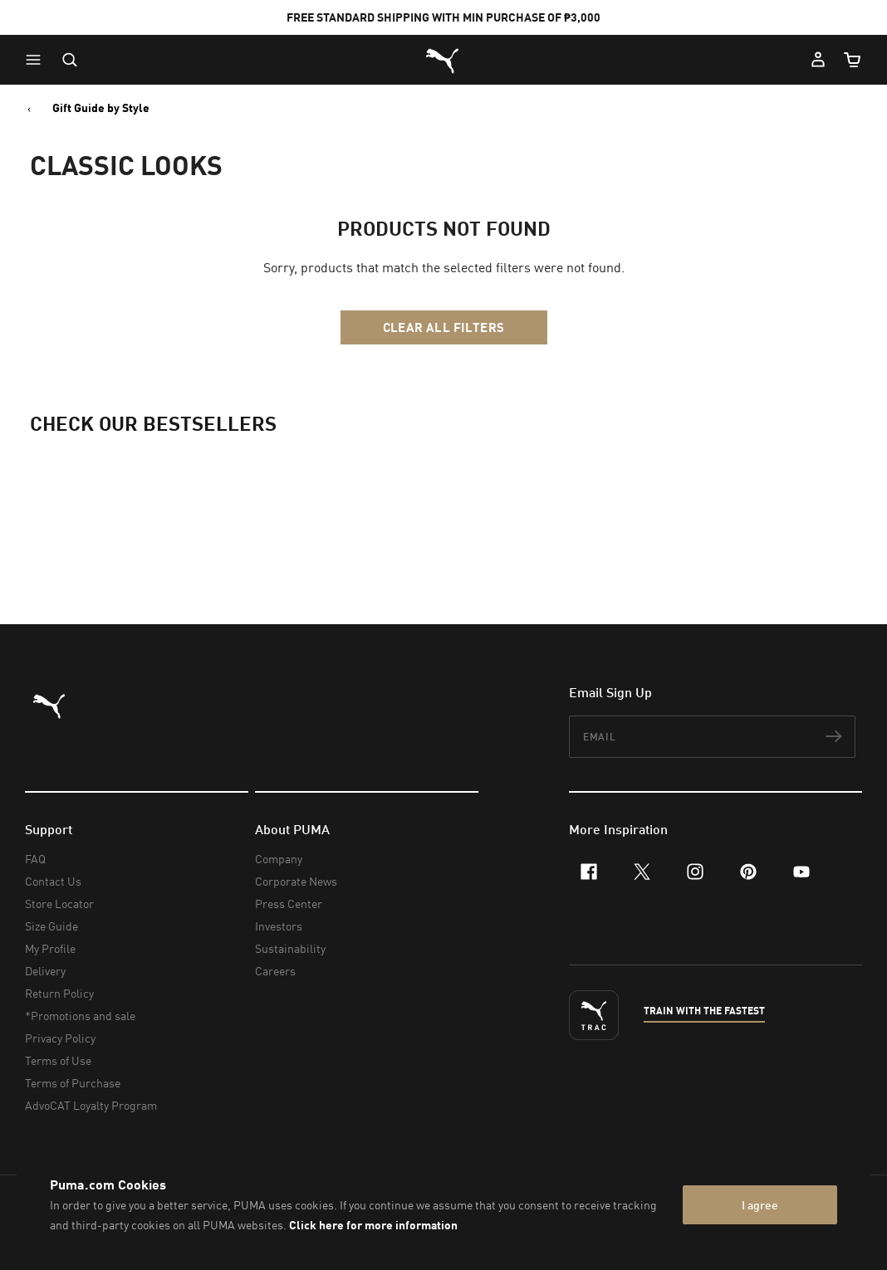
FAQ (35, 859)
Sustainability (290, 948)
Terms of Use (58, 1060)
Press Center (288, 903)
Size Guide (51, 926)
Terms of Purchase (72, 1083)
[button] (37, 59)
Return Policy (59, 993)
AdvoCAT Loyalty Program (91, 1105)
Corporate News (296, 881)
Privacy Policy (60, 1038)
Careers (275, 971)
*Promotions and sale (80, 1016)
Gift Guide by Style (100, 108)
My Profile (50, 948)
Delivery (45, 971)
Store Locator (59, 903)
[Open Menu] (37, 59)
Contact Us (53, 881)
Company (278, 859)
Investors (278, 926)
